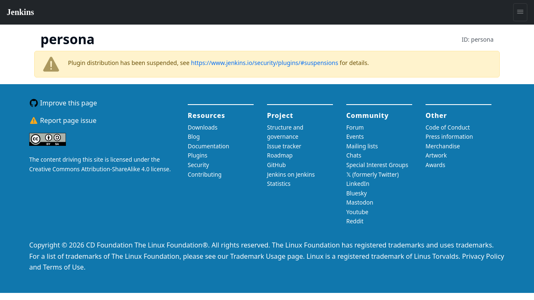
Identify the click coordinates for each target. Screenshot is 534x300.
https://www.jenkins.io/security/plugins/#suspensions (264, 63)
